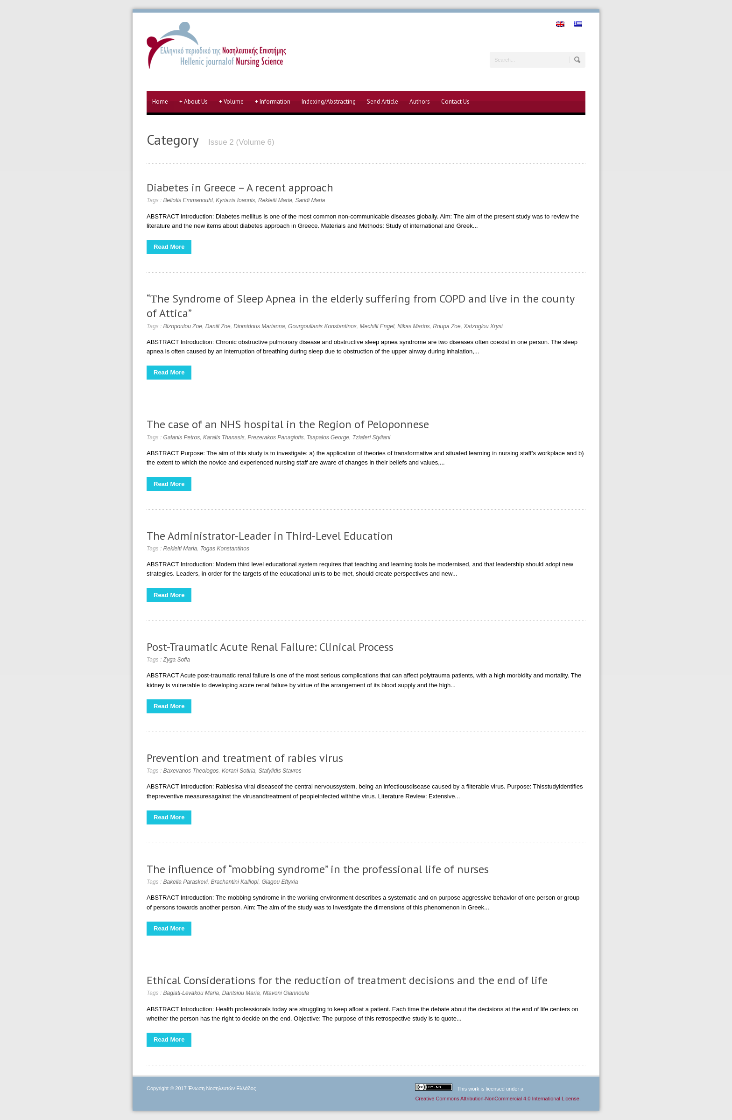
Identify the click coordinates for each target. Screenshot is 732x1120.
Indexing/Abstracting (329, 102)
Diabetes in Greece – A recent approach (240, 187)
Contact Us (455, 102)
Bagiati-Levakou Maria (191, 993)
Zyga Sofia (176, 659)
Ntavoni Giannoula (286, 993)
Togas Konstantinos (224, 548)
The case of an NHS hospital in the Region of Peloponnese (288, 424)
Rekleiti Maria (275, 200)
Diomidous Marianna (259, 326)
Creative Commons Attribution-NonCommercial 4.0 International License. (498, 1098)
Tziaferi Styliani (371, 437)
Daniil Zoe (218, 326)
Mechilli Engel (377, 326)
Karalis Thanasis (224, 437)
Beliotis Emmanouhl (188, 200)
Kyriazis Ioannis (235, 200)
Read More (169, 246)
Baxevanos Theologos (191, 771)
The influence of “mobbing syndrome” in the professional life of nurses (318, 869)
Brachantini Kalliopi (235, 882)
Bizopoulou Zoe (182, 326)
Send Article (382, 102)
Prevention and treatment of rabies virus (245, 758)
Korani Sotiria (238, 771)
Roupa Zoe (446, 326)
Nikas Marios (413, 326)
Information (272, 101)
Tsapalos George (328, 437)
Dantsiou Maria (241, 993)
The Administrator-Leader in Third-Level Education (270, 535)
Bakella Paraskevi (185, 882)
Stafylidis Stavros (280, 771)
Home (160, 102)
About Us (193, 101)
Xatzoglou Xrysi (483, 326)
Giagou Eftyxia (279, 882)
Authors (419, 102)
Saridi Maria (310, 200)
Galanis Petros (181, 437)
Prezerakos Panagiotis (275, 437)
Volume (231, 101)
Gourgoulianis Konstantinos (322, 326)
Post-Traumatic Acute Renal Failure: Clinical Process (270, 647)
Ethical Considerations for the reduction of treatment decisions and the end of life (347, 980)
